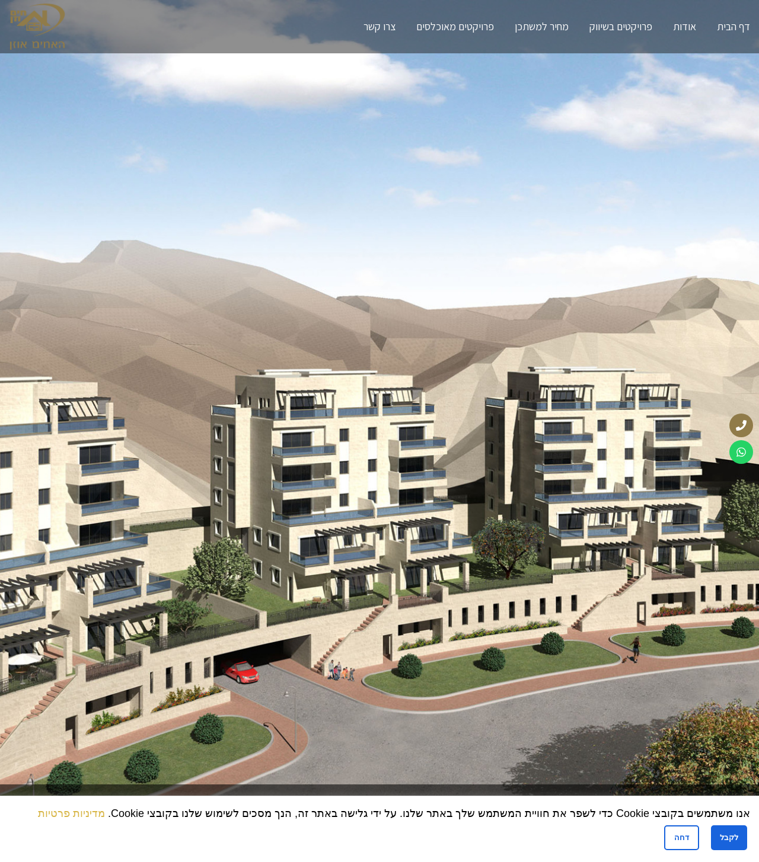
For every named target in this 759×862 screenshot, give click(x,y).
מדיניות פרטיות (71, 813)
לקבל (729, 837)
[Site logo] (37, 26)
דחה (681, 837)
